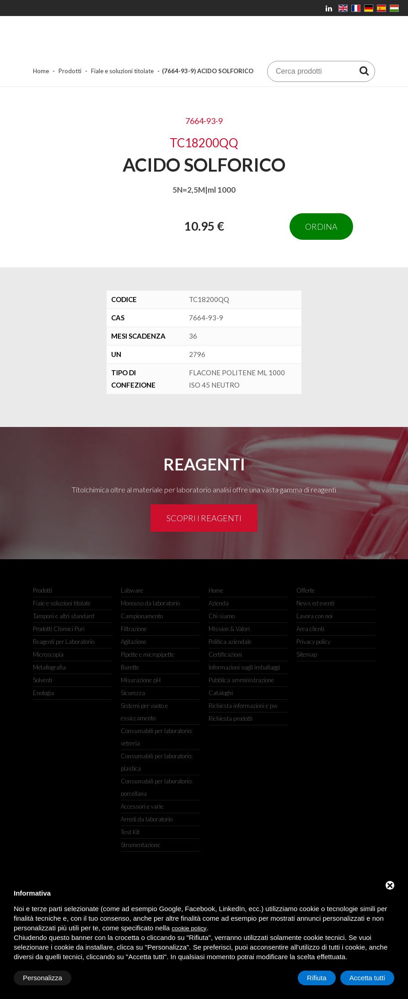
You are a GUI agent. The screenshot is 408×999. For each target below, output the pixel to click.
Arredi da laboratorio (146, 819)
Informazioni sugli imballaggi (244, 667)
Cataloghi (221, 693)
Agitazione (133, 641)
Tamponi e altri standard (63, 616)
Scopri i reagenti (204, 518)
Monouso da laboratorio (150, 603)
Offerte (305, 590)
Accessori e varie (142, 806)
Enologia (43, 693)
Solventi (42, 680)
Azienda (219, 603)
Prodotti (70, 71)
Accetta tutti (367, 978)
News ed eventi (315, 603)
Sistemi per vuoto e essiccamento (144, 712)
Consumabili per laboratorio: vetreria (157, 737)
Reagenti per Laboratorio (63, 641)
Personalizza (42, 978)
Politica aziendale (230, 641)
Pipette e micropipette (147, 654)
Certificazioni (225, 654)
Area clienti (310, 628)
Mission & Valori (229, 628)
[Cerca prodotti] (364, 70)
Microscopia (48, 654)
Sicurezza (133, 693)
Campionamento (142, 616)
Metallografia (49, 667)
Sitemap (306, 654)
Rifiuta (317, 978)
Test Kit (130, 832)
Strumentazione (140, 844)
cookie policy (189, 928)
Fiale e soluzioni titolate (122, 71)
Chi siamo (222, 616)
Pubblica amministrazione (241, 680)
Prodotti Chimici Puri (59, 628)
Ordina (321, 226)
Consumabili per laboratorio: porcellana (157, 787)
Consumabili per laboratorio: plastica (157, 762)
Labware (132, 590)
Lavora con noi (314, 616)
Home (41, 71)
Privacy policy (313, 641)
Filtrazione (134, 628)
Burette (130, 667)
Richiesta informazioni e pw (243, 705)
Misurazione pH (141, 680)
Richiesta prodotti (230, 718)
